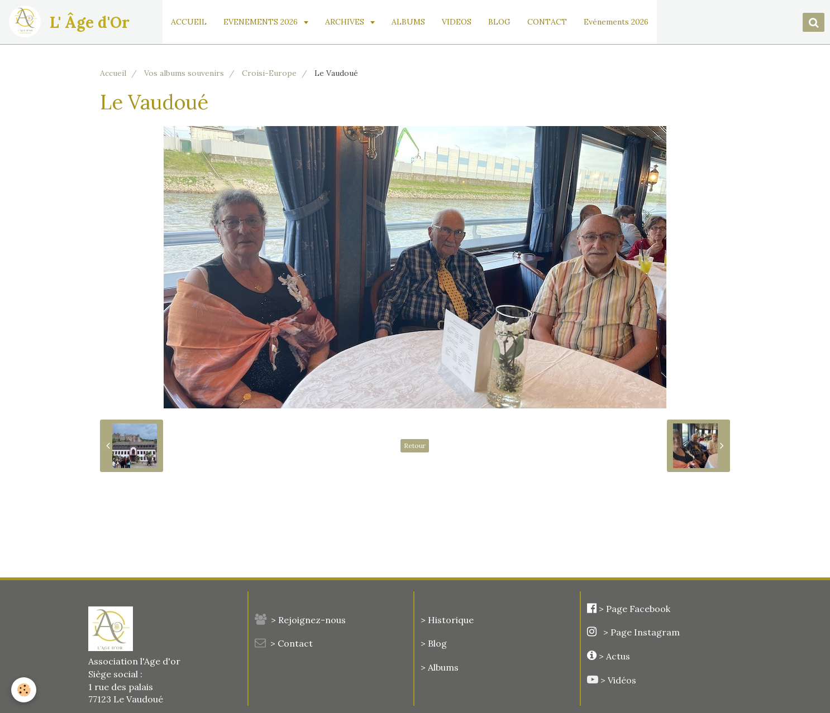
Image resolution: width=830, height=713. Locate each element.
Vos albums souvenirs (184, 73)
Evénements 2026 (616, 22)
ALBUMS (408, 22)
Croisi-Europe (269, 73)
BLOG (499, 22)
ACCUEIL (189, 22)
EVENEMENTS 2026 (261, 22)
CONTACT (547, 22)
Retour (415, 445)
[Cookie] (23, 689)
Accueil (113, 73)
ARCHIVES (345, 22)
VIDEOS (456, 22)
